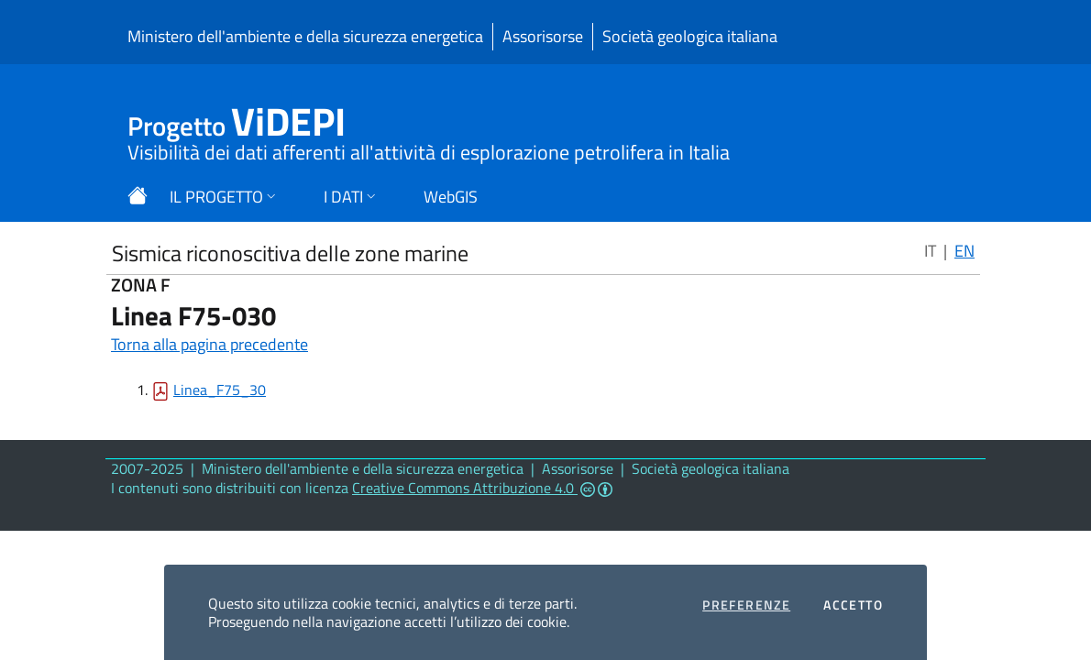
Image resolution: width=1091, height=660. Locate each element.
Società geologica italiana (689, 36)
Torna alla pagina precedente (209, 344)
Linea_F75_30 (219, 390)
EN (964, 250)
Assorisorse (542, 36)
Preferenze (746, 605)
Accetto (853, 605)
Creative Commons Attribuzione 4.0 (482, 488)
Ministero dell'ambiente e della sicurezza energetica (305, 36)
